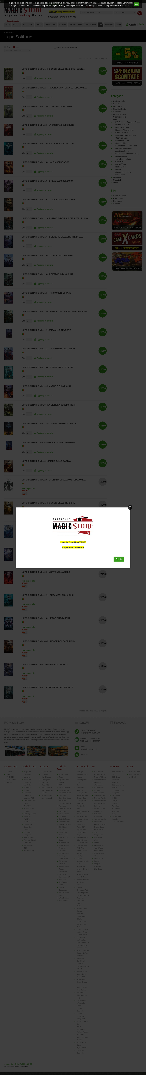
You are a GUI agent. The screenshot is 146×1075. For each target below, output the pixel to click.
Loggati (63, 542)
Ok (136, 4)
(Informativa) (59, 6)
